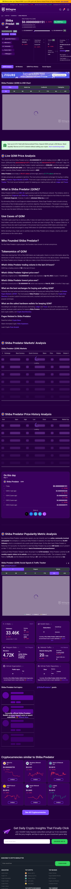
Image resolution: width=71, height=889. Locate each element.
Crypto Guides (5, 881)
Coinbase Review (53, 883)
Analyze (12, 779)
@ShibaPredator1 (10, 566)
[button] (63, 10)
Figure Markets (18, 180)
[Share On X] (27, 514)
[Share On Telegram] (40, 514)
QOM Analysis (7, 67)
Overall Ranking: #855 (7, 31)
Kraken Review (52, 873)
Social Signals (46, 67)
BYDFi (26, 180)
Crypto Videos (5, 886)
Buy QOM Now (60, 22)
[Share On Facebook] (31, 514)
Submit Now (29, 680)
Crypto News (16, 320)
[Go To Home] (2, 15)
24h (53, 40)
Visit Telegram (29, 647)
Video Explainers (22, 324)
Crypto (8, 15)
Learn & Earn (4, 873)
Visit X (31, 624)
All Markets (19, 67)
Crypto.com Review (54, 881)
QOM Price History (33, 67)
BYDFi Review (52, 878)
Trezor (66, 182)
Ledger (58, 182)
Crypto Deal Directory (24, 312)
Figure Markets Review (55, 875)
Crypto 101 (4, 875)
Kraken (9, 180)
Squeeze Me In (59, 841)
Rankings (14, 15)
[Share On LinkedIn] (35, 514)
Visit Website (64, 647)
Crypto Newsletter (6, 878)
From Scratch (14, 327)
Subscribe (62, 863)
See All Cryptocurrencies (35, 812)
